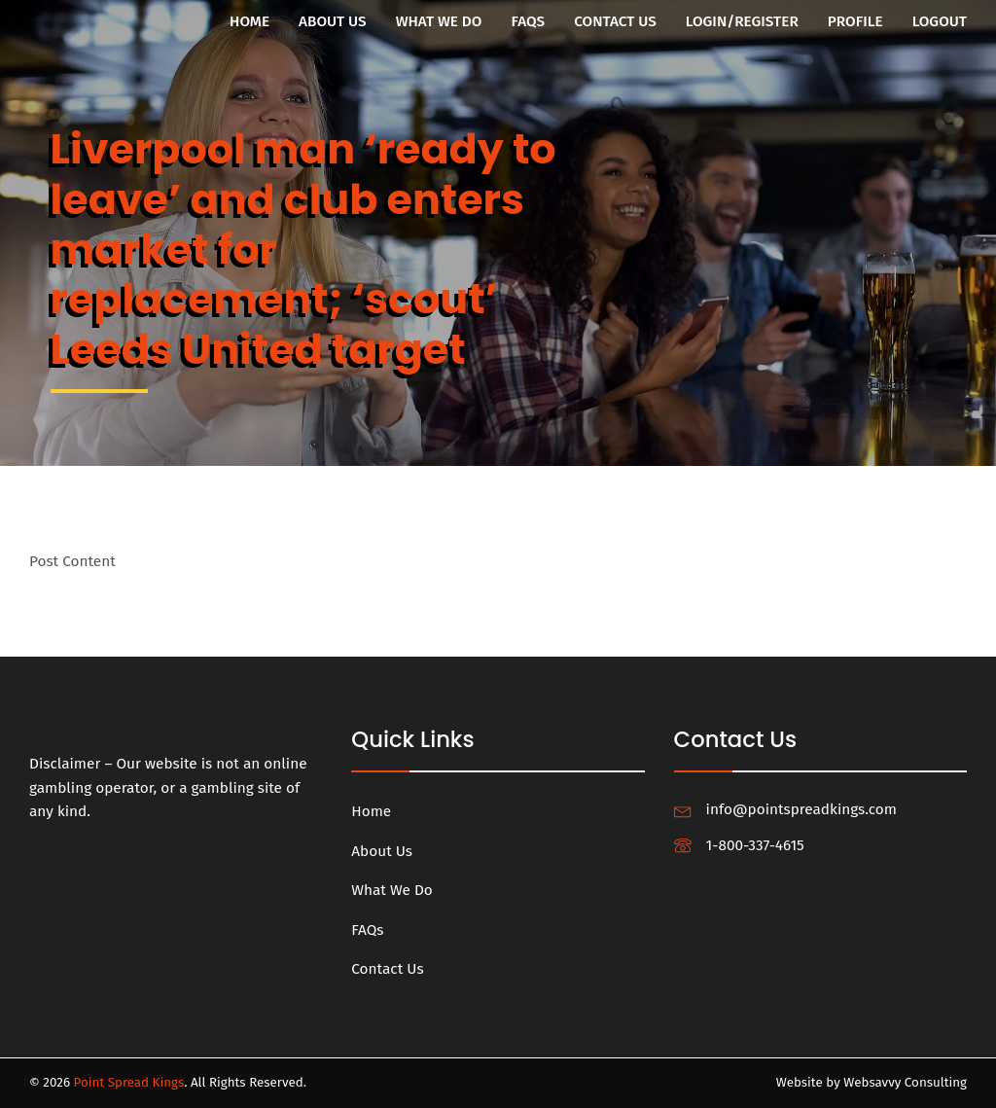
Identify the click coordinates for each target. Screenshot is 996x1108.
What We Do (439, 21)
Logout (939, 21)
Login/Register (742, 21)
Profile (855, 21)
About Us (333, 21)
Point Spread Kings (129, 1082)
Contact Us (615, 21)
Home (249, 21)
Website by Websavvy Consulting (871, 1082)
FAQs (528, 21)
